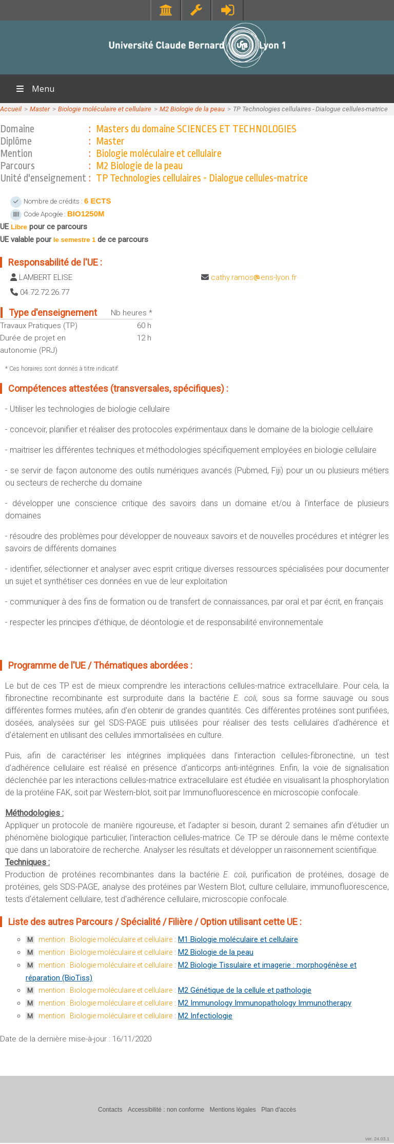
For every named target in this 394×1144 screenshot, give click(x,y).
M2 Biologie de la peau (192, 109)
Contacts (110, 1109)
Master (40, 109)
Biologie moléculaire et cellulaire (104, 109)
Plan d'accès (278, 1109)
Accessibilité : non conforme (166, 1109)
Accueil (11, 109)
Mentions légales (233, 1109)
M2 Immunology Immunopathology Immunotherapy (264, 1003)
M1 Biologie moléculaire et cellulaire (238, 939)
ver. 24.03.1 (377, 1138)
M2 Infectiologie (205, 1015)
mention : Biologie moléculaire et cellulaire (105, 939)
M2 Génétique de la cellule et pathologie (244, 990)
